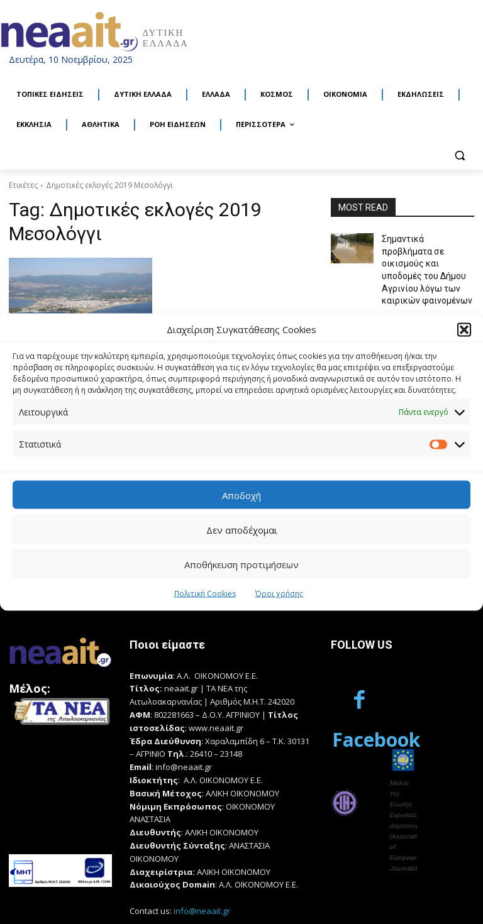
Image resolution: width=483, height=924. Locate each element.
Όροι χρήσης (279, 593)
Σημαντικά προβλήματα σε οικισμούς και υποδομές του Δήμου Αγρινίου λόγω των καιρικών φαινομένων (423, 259)
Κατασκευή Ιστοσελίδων (52, 900)
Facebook (376, 666)
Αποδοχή (241, 494)
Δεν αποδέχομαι (241, 529)
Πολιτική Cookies (205, 593)
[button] (464, 329)
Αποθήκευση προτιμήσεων (241, 564)
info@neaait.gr (202, 842)
